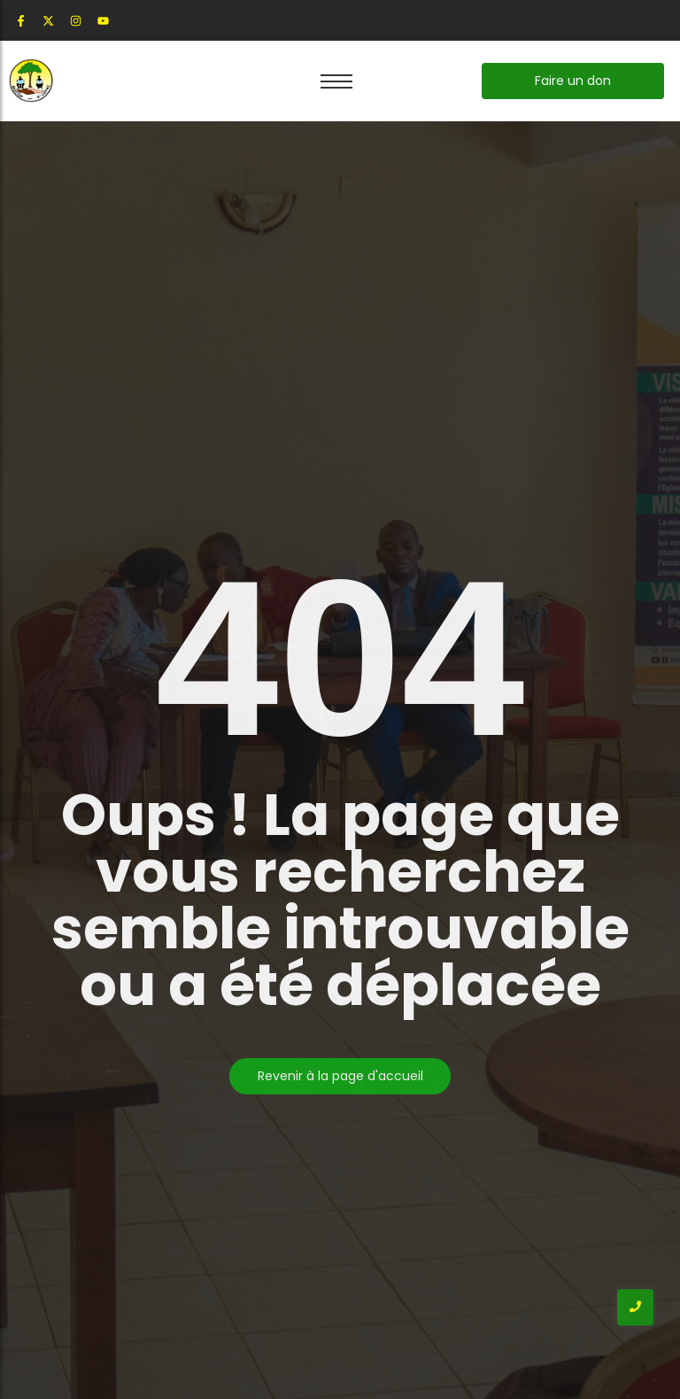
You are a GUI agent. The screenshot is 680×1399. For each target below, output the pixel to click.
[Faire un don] (573, 81)
